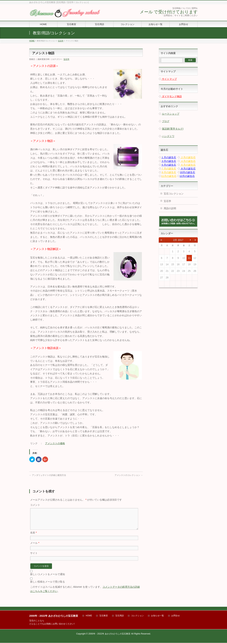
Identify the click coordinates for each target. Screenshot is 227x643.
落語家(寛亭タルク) (172, 128)
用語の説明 (170, 208)
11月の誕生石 (168, 176)
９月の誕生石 (168, 172)
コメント (35, 504)
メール (34, 547)
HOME (89, 616)
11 (189, 258)
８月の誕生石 (188, 168)
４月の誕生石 (188, 161)
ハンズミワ (168, 136)
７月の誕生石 (168, 168)
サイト (34, 557)
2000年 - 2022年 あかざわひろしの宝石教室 (109, 634)
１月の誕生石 (168, 157)
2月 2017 (178, 240)
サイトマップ (169, 79)
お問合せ (175, 616)
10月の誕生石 (187, 172)
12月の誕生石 (187, 176)
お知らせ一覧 (157, 616)
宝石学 (66, 59)
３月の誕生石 (168, 161)
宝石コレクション (174, 193)
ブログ (165, 121)
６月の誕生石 (188, 164)
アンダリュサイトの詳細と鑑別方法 (47, 475)
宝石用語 (119, 616)
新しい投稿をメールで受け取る (47, 586)
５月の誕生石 (168, 164)
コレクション (137, 616)
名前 (33, 536)
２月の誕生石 (188, 157)
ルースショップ (170, 113)
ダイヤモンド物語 (171, 96)
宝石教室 (103, 616)
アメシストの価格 (55, 443)
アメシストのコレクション (129, 475)
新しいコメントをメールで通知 (47, 578)
